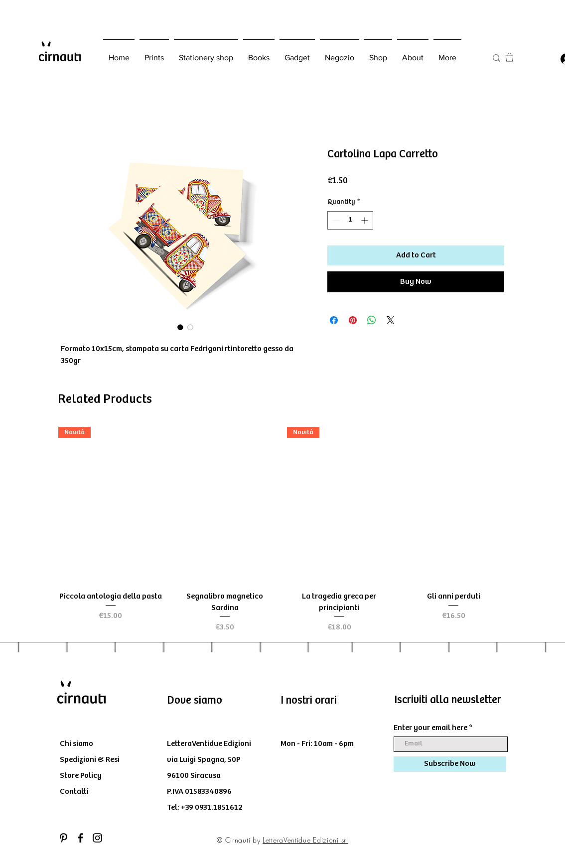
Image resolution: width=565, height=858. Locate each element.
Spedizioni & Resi (90, 759)
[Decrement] (335, 220)
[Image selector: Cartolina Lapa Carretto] (180, 327)
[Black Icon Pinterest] (63, 838)
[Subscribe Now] (450, 764)
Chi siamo (76, 743)
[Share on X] (391, 320)
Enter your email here (430, 728)
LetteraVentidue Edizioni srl (305, 840)
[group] (282, 530)
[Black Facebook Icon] (80, 838)
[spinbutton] (350, 220)
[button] (509, 57)
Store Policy (81, 775)
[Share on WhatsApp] (372, 320)
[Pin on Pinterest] (353, 320)
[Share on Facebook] (334, 320)
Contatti (74, 791)
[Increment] (365, 220)
